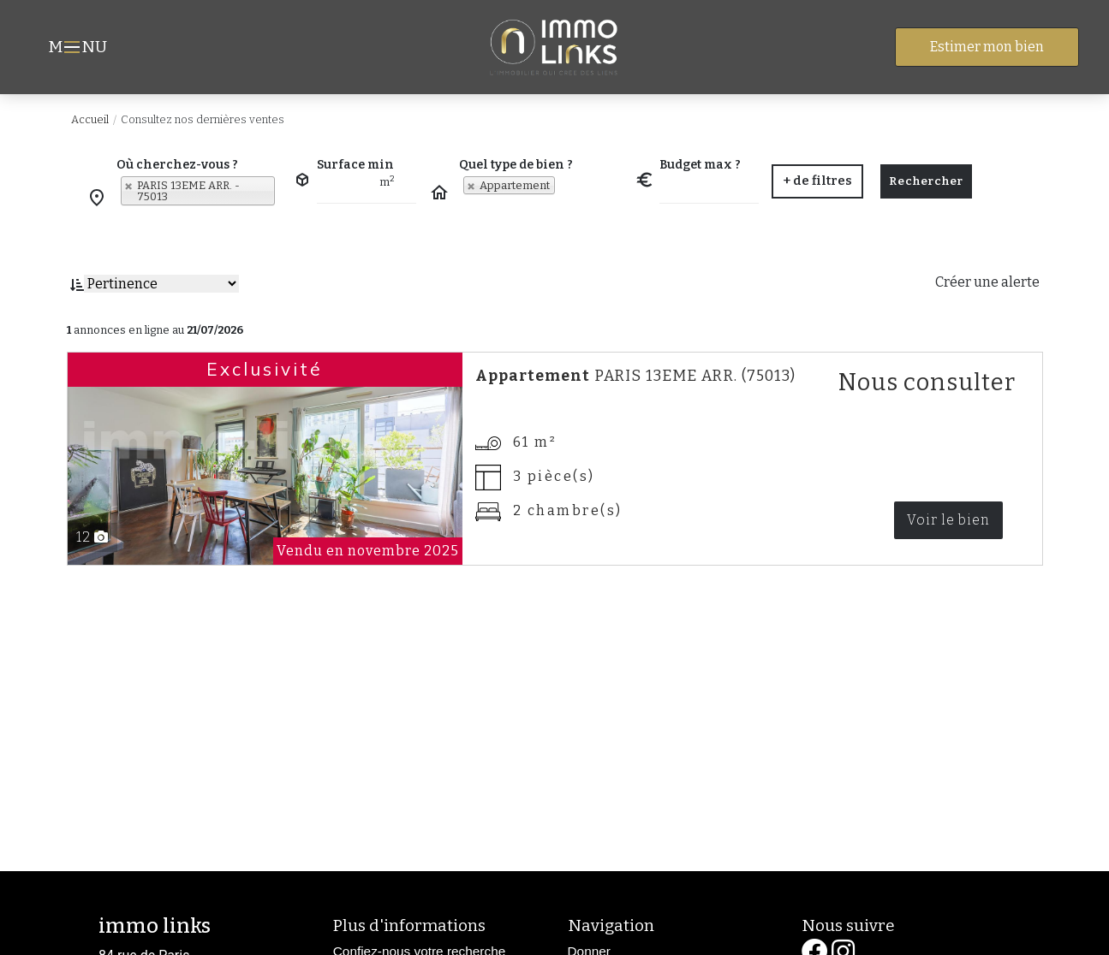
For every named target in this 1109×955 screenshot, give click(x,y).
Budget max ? (700, 164)
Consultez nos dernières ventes (202, 119)
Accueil (90, 119)
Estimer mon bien (987, 47)
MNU (80, 49)
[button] (817, 181)
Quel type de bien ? (516, 164)
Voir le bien (948, 520)
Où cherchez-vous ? (177, 164)
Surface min (355, 164)
